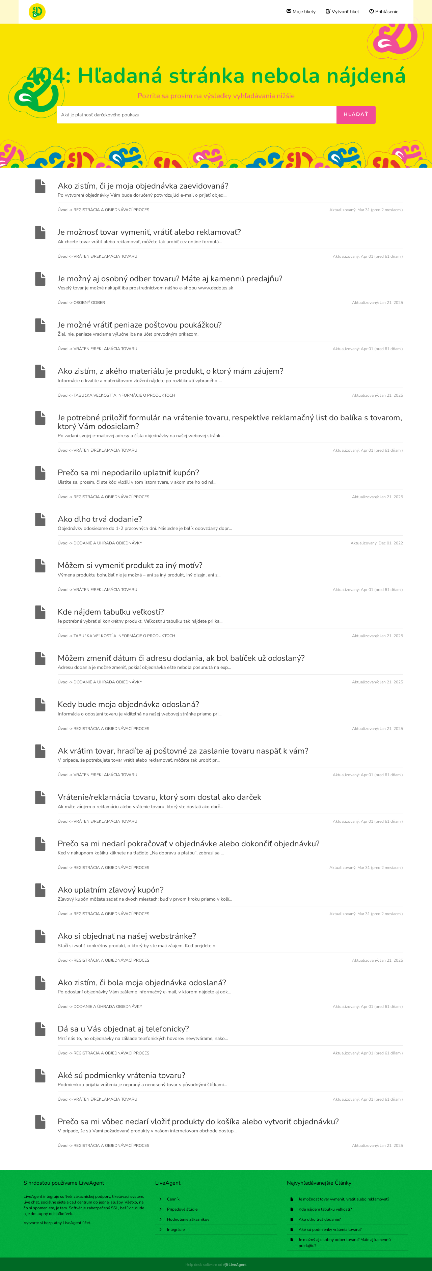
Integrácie (176, 1229)
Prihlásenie (383, 11)
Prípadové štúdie (182, 1209)
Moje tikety (301, 11)
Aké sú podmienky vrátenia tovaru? (330, 1229)
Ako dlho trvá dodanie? (320, 1219)
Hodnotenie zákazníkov (188, 1219)
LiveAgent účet (76, 1222)
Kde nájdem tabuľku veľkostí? (325, 1209)
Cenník (173, 1199)
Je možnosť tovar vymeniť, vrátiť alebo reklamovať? (344, 1199)
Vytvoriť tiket (342, 11)
